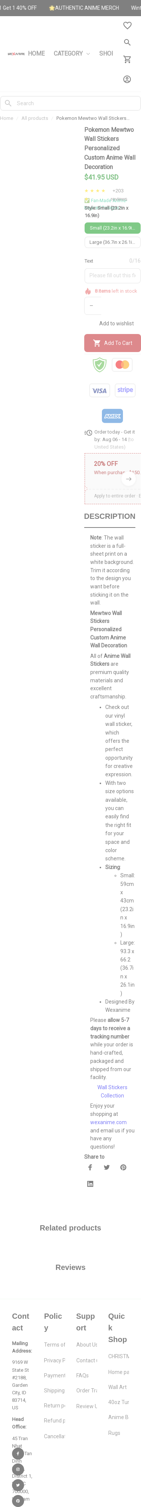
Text (89, 261)
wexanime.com (108, 1112)
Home (6, 118)
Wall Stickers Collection (112, 1082)
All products (34, 118)
